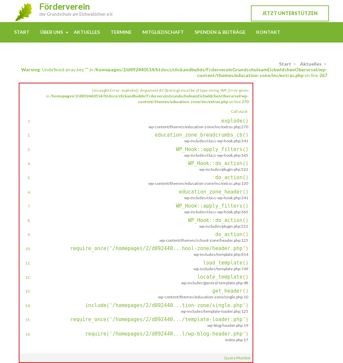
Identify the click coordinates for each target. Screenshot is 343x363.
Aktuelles (87, 32)
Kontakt (268, 32)
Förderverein (64, 7)
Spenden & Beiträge (220, 32)
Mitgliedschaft (163, 32)
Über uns (51, 32)
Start (21, 32)
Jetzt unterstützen (290, 13)
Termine (121, 32)
